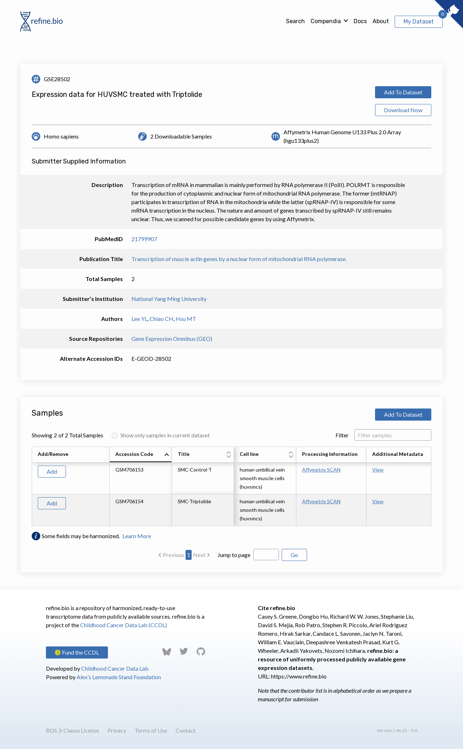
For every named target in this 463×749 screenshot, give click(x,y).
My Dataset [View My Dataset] (419, 21)
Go (294, 554)
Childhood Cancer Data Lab (115, 668)
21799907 (144, 238)
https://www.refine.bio (299, 676)
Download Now (403, 109)
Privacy (117, 730)
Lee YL (139, 318)
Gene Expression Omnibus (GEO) (171, 338)
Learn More (137, 535)
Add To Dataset (403, 92)
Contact (186, 730)
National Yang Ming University (169, 298)
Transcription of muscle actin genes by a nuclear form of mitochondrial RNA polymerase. (239, 258)
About (381, 21)
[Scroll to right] (432, 486)
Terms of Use (151, 730)
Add (52, 471)
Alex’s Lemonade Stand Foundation (119, 676)
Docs (360, 21)
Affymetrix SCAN (321, 470)
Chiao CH (161, 318)
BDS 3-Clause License (72, 730)
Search (295, 21)
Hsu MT (186, 318)
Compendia (326, 21)
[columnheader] (141, 455)
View (378, 470)
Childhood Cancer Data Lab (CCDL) (123, 624)
